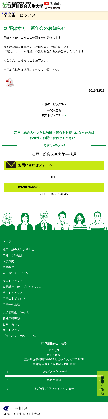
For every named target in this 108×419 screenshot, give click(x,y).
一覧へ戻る (54, 110)
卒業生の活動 (11, 304)
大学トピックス (13, 280)
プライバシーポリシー (17, 335)
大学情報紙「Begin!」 (17, 312)
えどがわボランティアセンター (54, 388)
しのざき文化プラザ (54, 371)
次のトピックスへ (52, 115)
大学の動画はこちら (103, 383)
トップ (7, 241)
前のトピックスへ (55, 104)
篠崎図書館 (54, 380)
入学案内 (8, 261)
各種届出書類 (11, 318)
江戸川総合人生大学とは (18, 249)
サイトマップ (11, 329)
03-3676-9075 (29, 187)
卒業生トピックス (14, 298)
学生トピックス (13, 292)
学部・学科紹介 (13, 255)
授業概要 (8, 266)
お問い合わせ (10, 12)
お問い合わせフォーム (35, 165)
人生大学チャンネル (15, 272)
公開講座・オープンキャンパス (23, 286)
